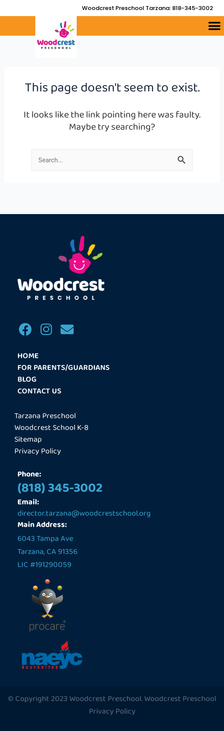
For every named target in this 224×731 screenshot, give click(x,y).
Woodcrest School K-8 (51, 428)
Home (28, 356)
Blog (27, 380)
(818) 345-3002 (60, 488)
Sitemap (28, 440)
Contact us (39, 391)
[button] (214, 26)
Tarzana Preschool (45, 416)
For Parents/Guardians (63, 368)
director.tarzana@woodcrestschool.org (84, 513)
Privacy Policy (37, 451)
